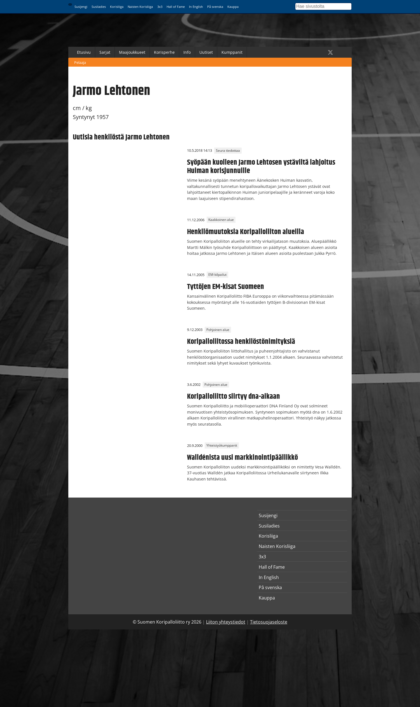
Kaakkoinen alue (221, 220)
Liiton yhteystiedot (225, 622)
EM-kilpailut (217, 274)
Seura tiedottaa (228, 150)
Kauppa (233, 6)
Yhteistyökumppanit (221, 445)
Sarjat (104, 52)
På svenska (215, 6)
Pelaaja (80, 62)
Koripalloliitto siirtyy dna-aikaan (233, 396)
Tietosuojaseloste (268, 622)
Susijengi (80, 6)
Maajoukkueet (132, 52)
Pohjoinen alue (217, 329)
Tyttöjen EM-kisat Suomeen (225, 287)
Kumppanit (231, 52)
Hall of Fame (176, 6)
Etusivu (84, 52)
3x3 (159, 6)
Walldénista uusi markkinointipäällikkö (242, 457)
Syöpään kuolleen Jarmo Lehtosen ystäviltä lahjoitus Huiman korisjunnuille (261, 167)
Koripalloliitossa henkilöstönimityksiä (241, 341)
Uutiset (206, 52)
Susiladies (99, 6)
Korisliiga (116, 6)
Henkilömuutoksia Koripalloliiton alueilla (245, 232)
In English (196, 6)
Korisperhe (164, 52)
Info (187, 52)
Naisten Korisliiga (140, 6)
